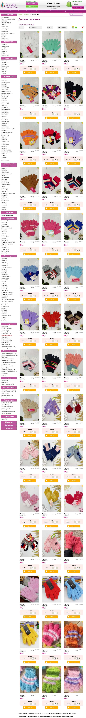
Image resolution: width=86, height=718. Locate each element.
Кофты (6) (4, 233)
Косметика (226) (5, 393)
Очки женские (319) (6, 333)
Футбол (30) (4, 419)
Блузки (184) (4, 168)
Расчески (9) (4, 397)
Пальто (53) (4, 125)
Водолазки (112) (5, 89)
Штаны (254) (4, 206)
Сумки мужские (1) (6, 342)
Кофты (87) (4, 272)
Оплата (60, 11)
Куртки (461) (4, 100)
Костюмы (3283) (5, 102)
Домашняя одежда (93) (7, 174)
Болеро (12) (4, 86)
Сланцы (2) (4, 68)
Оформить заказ (78, 7)
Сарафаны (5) (5, 296)
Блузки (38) (4, 260)
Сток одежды (9, 425)
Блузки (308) (4, 80)
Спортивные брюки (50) (7, 244)
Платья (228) (4, 285)
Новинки (20, 11)
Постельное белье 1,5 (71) (8, 359)
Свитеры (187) (5, 130)
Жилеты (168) (5, 96)
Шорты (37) (4, 313)
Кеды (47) (4, 48)
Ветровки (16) (5, 265)
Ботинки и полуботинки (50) (8, 19)
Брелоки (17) (5, 326)
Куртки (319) (4, 181)
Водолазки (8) (5, 264)
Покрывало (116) (6, 364)
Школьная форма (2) (6, 315)
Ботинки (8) (4, 60)
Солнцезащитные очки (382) (8, 346)
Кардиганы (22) (5, 278)
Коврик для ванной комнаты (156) (10, 355)
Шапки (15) (4, 310)
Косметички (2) (5, 330)
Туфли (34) (4, 71)
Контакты (75, 11)
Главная (5, 11)
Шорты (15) (4, 204)
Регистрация (32, 1)
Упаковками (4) (5, 160)
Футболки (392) (5, 251)
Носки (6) (4, 283)
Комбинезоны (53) (6, 276)
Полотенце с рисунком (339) (8, 369)
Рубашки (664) (5, 127)
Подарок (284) (5, 337)
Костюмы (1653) (5, 182)
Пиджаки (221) (5, 123)
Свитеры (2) (4, 297)
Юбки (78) (4, 207)
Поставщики (29, 11)
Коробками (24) (5, 38)
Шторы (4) (4, 375)
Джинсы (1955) (5, 95)
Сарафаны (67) (5, 134)
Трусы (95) (4, 137)
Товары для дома (9, 400)
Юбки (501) (4, 157)
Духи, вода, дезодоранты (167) (9, 391)
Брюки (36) (4, 258)
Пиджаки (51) (5, 189)
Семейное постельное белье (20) (9, 371)
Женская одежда (9, 76)
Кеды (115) (4, 64)
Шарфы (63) (4, 222)
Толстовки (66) (5, 303)
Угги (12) (4, 73)
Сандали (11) (5, 31)
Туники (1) (4, 304)
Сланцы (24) (4, 49)
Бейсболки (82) (5, 87)
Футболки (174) (5, 306)
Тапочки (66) (4, 51)
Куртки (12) (4, 235)
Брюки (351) (4, 84)
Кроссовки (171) (5, 26)
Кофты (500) (4, 98)
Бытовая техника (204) (7, 402)
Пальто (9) (4, 209)
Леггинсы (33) (5, 280)
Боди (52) (4, 79)
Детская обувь (9, 58)
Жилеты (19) (4, 231)
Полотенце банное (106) (7, 366)
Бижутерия (9, 378)
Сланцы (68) (4, 29)
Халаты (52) (4, 148)
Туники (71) (4, 197)
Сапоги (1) (4, 69)
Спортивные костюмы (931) (8, 242)
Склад (32, 60)
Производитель (62, 27)
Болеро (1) (4, 262)
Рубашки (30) (5, 240)
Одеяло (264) (5, 357)
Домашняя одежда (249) (7, 93)
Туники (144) (4, 139)
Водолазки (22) (5, 172)
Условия (52, 11)
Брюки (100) (4, 170)
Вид (20, 27)
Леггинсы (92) (5, 114)
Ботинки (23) (4, 44)
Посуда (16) (4, 409)
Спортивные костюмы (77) (8, 292)
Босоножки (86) (5, 17)
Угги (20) (4, 36)
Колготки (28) (5, 107)
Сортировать (32, 27)
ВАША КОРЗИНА (77, 1)
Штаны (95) (4, 317)
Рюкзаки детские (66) (7, 339)
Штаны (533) (4, 155)
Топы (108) (4, 143)
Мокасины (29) (5, 28)
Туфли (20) (4, 35)
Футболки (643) (5, 200)
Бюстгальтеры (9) (6, 82)
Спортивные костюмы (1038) (8, 128)
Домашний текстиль (9, 351)
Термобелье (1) (5, 249)
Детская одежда (9, 256)
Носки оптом (9, 428)
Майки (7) (4, 186)
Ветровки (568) (5, 121)
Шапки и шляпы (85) (6, 150)
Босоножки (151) (5, 62)
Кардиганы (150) (5, 177)
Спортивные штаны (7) (7, 294)
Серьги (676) (5, 382)
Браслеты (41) (5, 380)
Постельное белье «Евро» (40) (9, 362)
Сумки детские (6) (6, 344)
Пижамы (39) (5, 287)
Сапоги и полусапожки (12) (8, 33)
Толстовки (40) (5, 198)
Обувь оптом (9, 422)
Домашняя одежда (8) (7, 267)
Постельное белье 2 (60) (7, 360)
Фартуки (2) (4, 146)
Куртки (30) (4, 271)
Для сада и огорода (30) (7, 406)
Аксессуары (8, 324)
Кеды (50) (4, 24)
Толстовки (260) (5, 141)
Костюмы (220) (5, 236)
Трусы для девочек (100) (7, 301)
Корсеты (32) (5, 111)
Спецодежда (9, 212)
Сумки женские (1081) (7, 340)
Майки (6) (4, 238)
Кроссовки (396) (5, 66)
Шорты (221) (4, 153)
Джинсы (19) (4, 229)
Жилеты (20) (4, 320)
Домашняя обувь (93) (7, 22)
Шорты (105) (4, 253)
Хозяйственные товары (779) (8, 411)
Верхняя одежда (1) (6, 91)
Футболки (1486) (5, 144)
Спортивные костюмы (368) (8, 193)
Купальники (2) (5, 112)
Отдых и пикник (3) (6, 408)
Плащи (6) (4, 159)
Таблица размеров (41, 11)
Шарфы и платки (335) (7, 151)
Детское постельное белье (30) (9, 353)
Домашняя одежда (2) (7, 228)
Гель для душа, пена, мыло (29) (9, 390)
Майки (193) (4, 116)
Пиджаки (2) (4, 288)
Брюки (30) (4, 224)
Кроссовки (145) (5, 46)
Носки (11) (4, 118)
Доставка (67, 11)
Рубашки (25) (5, 290)
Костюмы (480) (5, 274)
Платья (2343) (5, 119)
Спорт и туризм (9, 416)
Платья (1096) (5, 188)
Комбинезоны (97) (6, 109)
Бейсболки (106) (5, 221)
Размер (49, 27)
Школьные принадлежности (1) (9, 348)
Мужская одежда (9, 218)
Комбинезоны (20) (6, 184)
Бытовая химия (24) (6, 413)
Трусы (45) (4, 245)
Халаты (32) (4, 202)
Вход (27, 1)
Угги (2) (3, 53)
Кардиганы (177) (5, 103)
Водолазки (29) (5, 226)
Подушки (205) (5, 367)
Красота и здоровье (9, 387)
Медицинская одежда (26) (8, 215)
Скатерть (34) (5, 373)
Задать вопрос (32, 3)
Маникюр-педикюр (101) (7, 395)
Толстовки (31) (5, 247)
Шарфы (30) (4, 312)
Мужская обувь (8, 42)
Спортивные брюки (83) (7, 132)
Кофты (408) (4, 179)
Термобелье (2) (5, 135)
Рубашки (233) (5, 191)
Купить (29, 72)
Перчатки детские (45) (7, 335)
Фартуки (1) (4, 308)
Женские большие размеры (8, 165)
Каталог (12, 11)
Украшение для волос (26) (8, 384)
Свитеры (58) (5, 195)
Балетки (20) (4, 21)
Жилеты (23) (4, 175)
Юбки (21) (4, 319)
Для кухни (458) (5, 404)
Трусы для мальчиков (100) (8, 299)
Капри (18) (4, 105)
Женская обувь (8, 14)
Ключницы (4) (5, 331)
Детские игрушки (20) (7, 328)
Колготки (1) (4, 269)
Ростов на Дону (53, 8)
